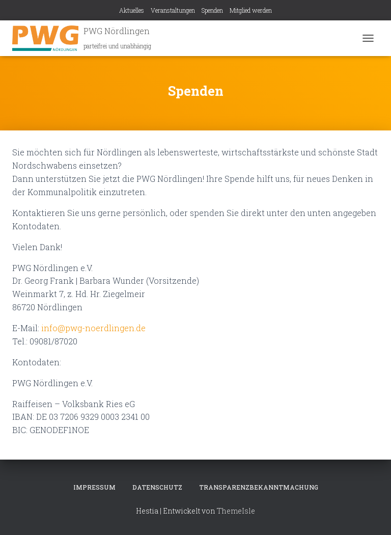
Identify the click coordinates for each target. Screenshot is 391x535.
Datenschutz (157, 487)
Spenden (212, 10)
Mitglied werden (251, 10)
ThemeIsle (236, 511)
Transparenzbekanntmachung (258, 487)
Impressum (94, 487)
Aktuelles (131, 10)
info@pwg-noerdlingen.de (93, 328)
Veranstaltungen (173, 10)
